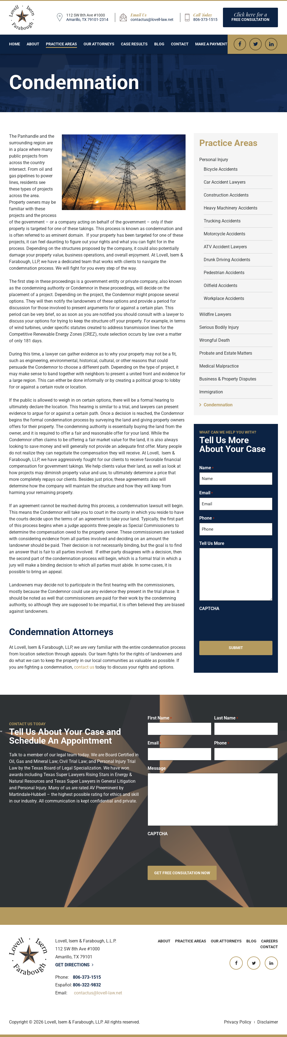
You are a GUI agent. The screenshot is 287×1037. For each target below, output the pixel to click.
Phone (206, 518)
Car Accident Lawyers (224, 182)
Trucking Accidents (222, 221)
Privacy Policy (237, 1022)
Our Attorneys (99, 44)
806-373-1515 (205, 19)
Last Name (226, 718)
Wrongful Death (214, 340)
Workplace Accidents (224, 298)
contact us (84, 667)
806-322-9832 (87, 985)
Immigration (211, 392)
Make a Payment (211, 44)
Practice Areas (61, 44)
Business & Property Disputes (227, 379)
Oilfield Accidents (220, 285)
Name (206, 467)
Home (14, 44)
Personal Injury (213, 159)
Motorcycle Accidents (224, 233)
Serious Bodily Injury (219, 327)
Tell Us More (211, 543)
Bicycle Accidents (221, 169)
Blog (159, 44)
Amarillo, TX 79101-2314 (87, 19)
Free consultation (250, 16)
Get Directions (74, 964)
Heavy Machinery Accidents (230, 208)
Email (206, 492)
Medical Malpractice (219, 366)
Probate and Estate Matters (225, 353)
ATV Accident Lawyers (225, 246)
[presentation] (241, 624)
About (33, 44)
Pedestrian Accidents (224, 272)
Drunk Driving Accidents (227, 259)
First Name (160, 718)
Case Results (134, 44)
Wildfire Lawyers (215, 314)
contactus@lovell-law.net (152, 19)
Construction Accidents (226, 195)
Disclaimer (267, 1022)
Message (157, 768)
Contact (180, 44)
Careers (269, 941)
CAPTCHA (209, 608)
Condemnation (218, 404)
